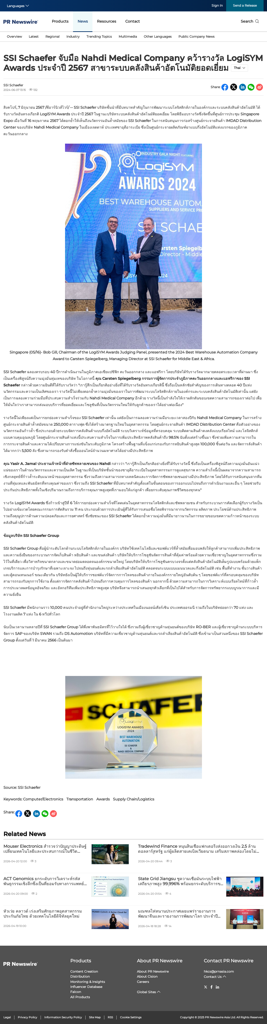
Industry (73, 36)
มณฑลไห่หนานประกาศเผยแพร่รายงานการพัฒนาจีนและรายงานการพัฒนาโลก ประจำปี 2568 (178, 914)
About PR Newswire (159, 960)
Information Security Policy (63, 1017)
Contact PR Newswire (228, 960)
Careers (143, 982)
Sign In (217, 5)
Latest (34, 36)
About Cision (147, 976)
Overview (14, 36)
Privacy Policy (27, 1017)
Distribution (80, 976)
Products (60, 21)
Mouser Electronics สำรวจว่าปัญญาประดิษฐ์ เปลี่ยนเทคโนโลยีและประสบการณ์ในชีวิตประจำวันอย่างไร (44, 849)
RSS (110, 1017)
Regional (52, 36)
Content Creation (84, 971)
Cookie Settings (130, 1017)
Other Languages (158, 36)
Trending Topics (99, 36)
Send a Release (245, 5)
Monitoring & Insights (87, 982)
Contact (132, 21)
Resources (106, 21)
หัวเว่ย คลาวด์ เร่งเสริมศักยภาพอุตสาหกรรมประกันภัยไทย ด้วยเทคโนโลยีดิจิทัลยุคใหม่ (42, 914)
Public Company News (196, 36)
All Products (80, 997)
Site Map (95, 1017)
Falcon (75, 992)
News (83, 21)
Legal (7, 1017)
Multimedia (128, 36)
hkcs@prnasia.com (219, 971)
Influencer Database (86, 987)
